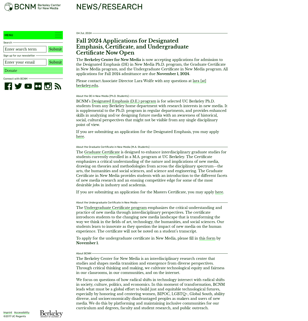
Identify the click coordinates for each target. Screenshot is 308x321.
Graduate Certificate (102, 152)
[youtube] (28, 86)
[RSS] (58, 86)
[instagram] (48, 86)
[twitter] (18, 86)
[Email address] (24, 62)
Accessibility (22, 312)
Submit (55, 49)
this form (207, 238)
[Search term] (24, 49)
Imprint (7, 312)
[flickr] (38, 86)
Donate (10, 70)
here (80, 136)
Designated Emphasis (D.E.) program (124, 101)
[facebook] (8, 86)
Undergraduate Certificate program (115, 208)
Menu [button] (33, 35)
